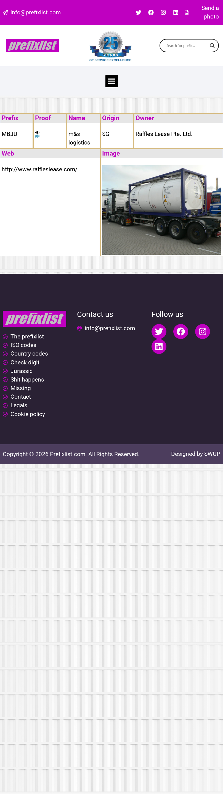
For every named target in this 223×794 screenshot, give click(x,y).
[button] (111, 81)
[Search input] (186, 45)
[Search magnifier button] (212, 45)
